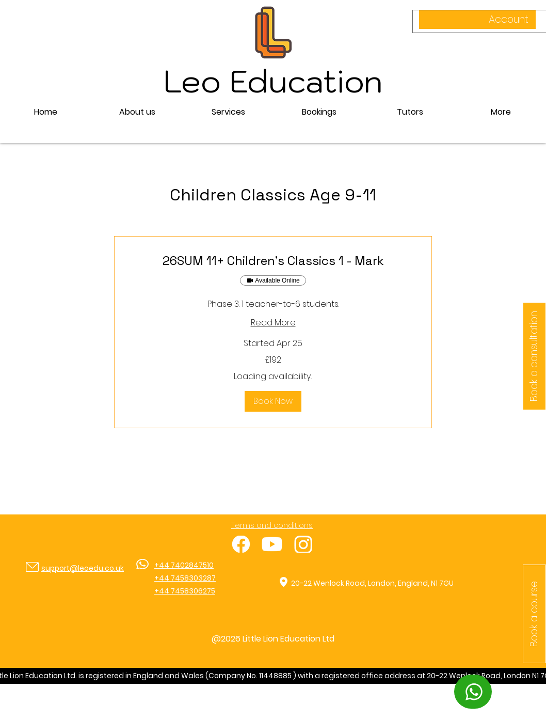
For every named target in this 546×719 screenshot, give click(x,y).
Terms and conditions (272, 525)
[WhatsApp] (473, 692)
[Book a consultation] (534, 356)
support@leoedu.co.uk (82, 568)
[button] (228, 112)
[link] (273, 261)
